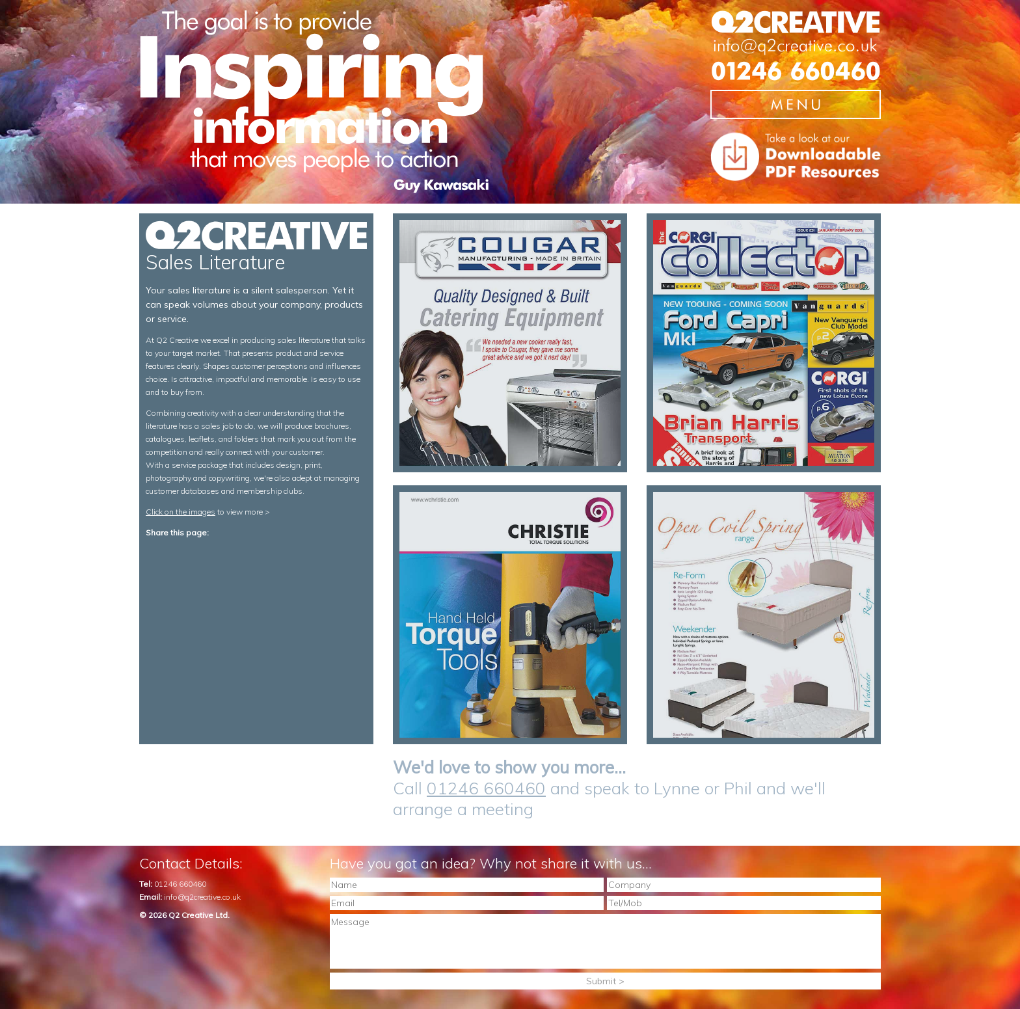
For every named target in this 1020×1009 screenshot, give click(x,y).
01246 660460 (486, 788)
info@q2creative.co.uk (202, 897)
